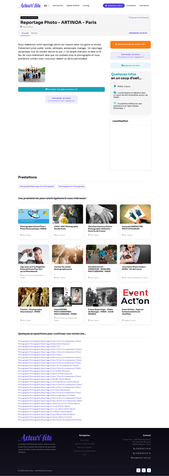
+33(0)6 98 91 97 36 (143, 453)
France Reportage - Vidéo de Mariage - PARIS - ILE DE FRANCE (100, 311)
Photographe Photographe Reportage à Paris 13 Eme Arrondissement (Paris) (49, 349)
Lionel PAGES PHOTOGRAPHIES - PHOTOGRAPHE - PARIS (65, 311)
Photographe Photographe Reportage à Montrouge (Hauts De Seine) (46, 395)
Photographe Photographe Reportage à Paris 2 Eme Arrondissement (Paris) (49, 368)
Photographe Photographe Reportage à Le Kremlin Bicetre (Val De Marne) (48, 382)
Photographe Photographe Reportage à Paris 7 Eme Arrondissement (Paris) (49, 376)
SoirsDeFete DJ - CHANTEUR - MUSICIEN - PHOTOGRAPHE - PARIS (99, 269)
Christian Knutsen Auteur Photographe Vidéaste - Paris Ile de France (100, 228)
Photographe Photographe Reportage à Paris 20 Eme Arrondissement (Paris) (50, 401)
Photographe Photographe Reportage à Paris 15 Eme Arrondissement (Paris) (50, 398)
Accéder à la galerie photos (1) (61, 89)
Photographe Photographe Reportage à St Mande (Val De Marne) (45, 412)
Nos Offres (84, 440)
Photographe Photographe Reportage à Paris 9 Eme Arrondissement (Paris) (49, 393)
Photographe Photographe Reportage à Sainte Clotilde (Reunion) (45, 374)
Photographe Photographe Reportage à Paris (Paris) (40, 355)
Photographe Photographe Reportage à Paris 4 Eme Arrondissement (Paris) (49, 352)
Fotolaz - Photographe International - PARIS (31, 310)
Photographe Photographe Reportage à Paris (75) (39, 346)
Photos (34, 33)
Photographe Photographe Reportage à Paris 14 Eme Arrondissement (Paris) (50, 360)
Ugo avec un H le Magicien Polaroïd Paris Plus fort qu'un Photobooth (32, 269)
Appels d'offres (73, 5)
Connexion (131, 5)
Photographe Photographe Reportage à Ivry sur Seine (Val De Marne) (46, 409)
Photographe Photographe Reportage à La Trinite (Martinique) (44, 390)
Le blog (86, 5)
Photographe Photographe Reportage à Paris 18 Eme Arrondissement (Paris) (49, 420)
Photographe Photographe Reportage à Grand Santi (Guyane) (44, 344)
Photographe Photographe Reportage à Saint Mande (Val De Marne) (46, 414)
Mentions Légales (84, 447)
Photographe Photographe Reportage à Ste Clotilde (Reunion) (44, 371)
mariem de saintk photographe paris (63, 268)
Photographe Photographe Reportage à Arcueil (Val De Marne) (44, 406)
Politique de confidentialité (84, 451)
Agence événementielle (84, 444)
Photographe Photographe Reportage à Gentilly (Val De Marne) (44, 379)
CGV (84, 455)
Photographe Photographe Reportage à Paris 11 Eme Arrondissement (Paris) (49, 363)
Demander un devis (113, 6)
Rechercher (58, 5)
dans (37, 186)
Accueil (25, 33)
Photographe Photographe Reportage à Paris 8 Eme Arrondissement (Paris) (49, 387)
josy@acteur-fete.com (142, 458)
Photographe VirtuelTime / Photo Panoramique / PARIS (33, 227)
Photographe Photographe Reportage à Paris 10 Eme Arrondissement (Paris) (50, 384)
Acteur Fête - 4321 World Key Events (38, 471)
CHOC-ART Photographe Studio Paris (66, 227)
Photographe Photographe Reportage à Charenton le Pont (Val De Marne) (49, 403)
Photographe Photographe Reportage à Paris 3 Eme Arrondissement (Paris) (49, 357)
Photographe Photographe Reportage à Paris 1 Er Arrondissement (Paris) (48, 365)
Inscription (144, 5)
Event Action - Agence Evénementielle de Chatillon (132, 311)
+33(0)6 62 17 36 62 (143, 449)
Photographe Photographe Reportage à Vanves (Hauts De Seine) (45, 417)
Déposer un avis (130, 65)
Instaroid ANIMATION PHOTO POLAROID (132, 227)
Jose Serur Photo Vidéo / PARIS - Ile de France (134, 268)
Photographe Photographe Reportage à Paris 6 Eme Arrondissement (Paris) (49, 341)
